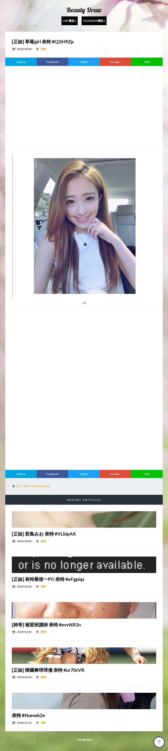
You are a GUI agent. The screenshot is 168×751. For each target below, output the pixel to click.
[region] (84, 107)
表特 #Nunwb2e (28, 715)
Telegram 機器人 (94, 20)
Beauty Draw (84, 10)
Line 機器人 (70, 20)
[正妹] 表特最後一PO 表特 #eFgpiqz (48, 579)
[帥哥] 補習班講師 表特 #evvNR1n (46, 624)
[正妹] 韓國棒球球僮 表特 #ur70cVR (48, 670)
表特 (43, 49)
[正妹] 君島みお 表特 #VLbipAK (44, 533)
